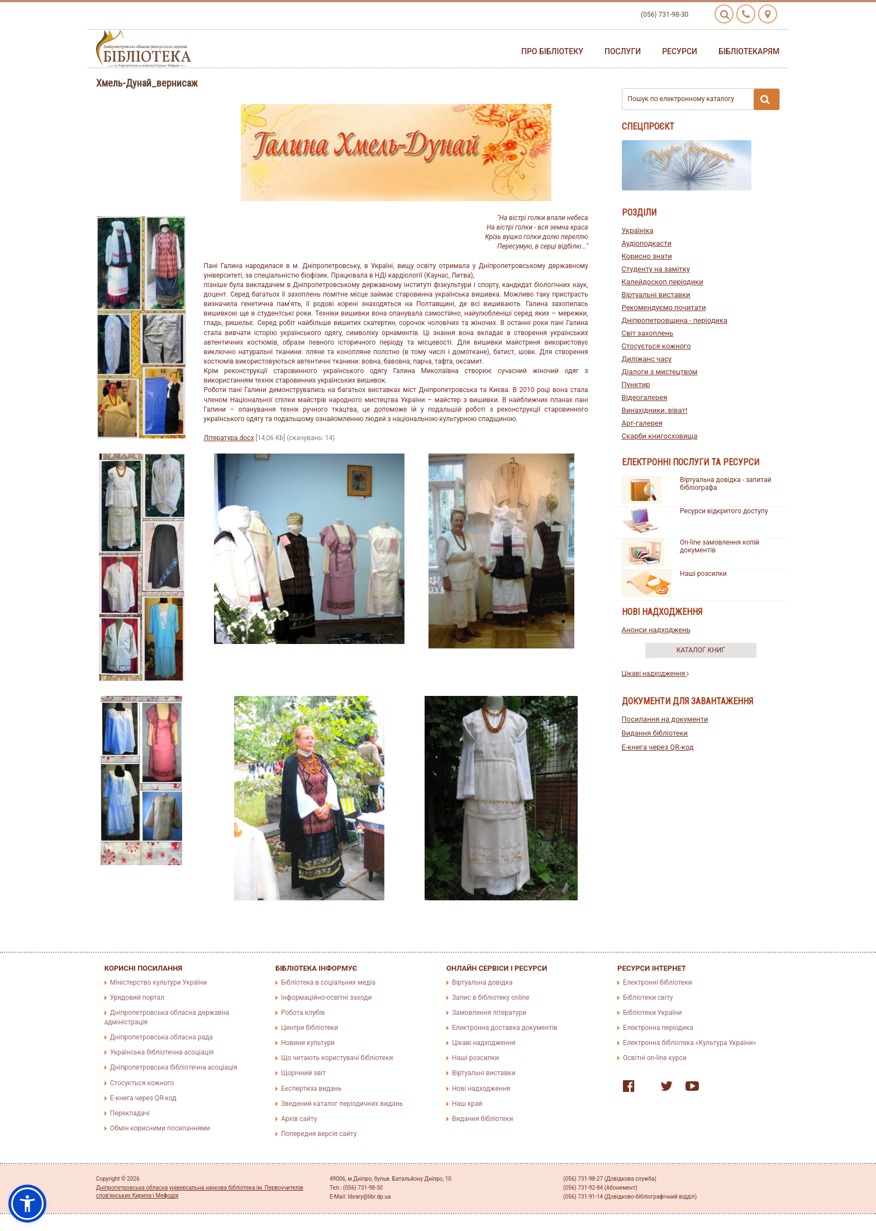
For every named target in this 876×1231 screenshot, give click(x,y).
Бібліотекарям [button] (748, 51)
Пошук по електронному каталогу (704, 99)
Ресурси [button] (679, 51)
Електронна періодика (658, 1028)
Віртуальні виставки (656, 294)
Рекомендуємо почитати (664, 307)
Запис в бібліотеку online (490, 997)
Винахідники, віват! (655, 410)
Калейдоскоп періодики (662, 282)
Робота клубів (303, 1013)
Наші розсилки (703, 574)
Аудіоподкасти (647, 243)
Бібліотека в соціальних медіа (328, 982)
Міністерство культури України (158, 982)
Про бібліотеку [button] (552, 51)
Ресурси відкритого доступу (724, 511)
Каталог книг (701, 650)
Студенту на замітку (656, 269)
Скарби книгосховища (660, 436)
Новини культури (308, 1043)
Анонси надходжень (656, 630)
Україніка (638, 230)
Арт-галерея (642, 423)
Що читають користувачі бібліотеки (337, 1058)
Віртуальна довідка (482, 982)
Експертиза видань (311, 1088)
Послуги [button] (622, 51)
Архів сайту (299, 1119)
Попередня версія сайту (319, 1134)
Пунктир (636, 384)
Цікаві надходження (655, 673)
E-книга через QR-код (658, 747)
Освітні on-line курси (655, 1058)
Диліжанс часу (647, 359)
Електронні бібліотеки (657, 982)
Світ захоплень (647, 333)
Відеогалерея (645, 397)
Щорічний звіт (303, 1073)
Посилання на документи (665, 719)
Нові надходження (481, 1088)
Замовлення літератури (489, 1013)
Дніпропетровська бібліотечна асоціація (173, 1067)
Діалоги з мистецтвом (660, 372)
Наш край (467, 1104)
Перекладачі (130, 1113)
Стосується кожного (656, 346)
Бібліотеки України (652, 1013)
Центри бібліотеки (309, 1028)
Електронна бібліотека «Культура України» (689, 1043)
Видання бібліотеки (655, 733)
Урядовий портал (137, 997)
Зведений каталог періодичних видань (342, 1104)
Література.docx (229, 438)
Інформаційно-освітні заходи (326, 997)
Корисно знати (647, 256)
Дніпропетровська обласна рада (161, 1037)
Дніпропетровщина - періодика (675, 320)
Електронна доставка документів (505, 1028)
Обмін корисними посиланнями (160, 1128)
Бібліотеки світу (648, 997)
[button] (27, 1203)
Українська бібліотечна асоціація (162, 1052)
